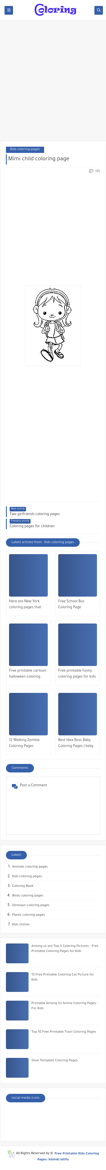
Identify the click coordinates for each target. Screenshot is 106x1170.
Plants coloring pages (28, 915)
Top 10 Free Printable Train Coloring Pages (63, 1032)
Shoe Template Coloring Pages (54, 1061)
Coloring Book (22, 886)
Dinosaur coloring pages (30, 906)
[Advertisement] (53, 83)
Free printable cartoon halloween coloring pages (27, 674)
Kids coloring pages (25, 149)
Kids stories (21, 925)
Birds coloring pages (27, 896)
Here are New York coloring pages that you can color (25, 605)
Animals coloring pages (30, 867)
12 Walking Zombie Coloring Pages (24, 743)
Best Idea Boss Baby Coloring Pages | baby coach (76, 744)
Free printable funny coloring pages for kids (77, 674)
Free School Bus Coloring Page (71, 605)
